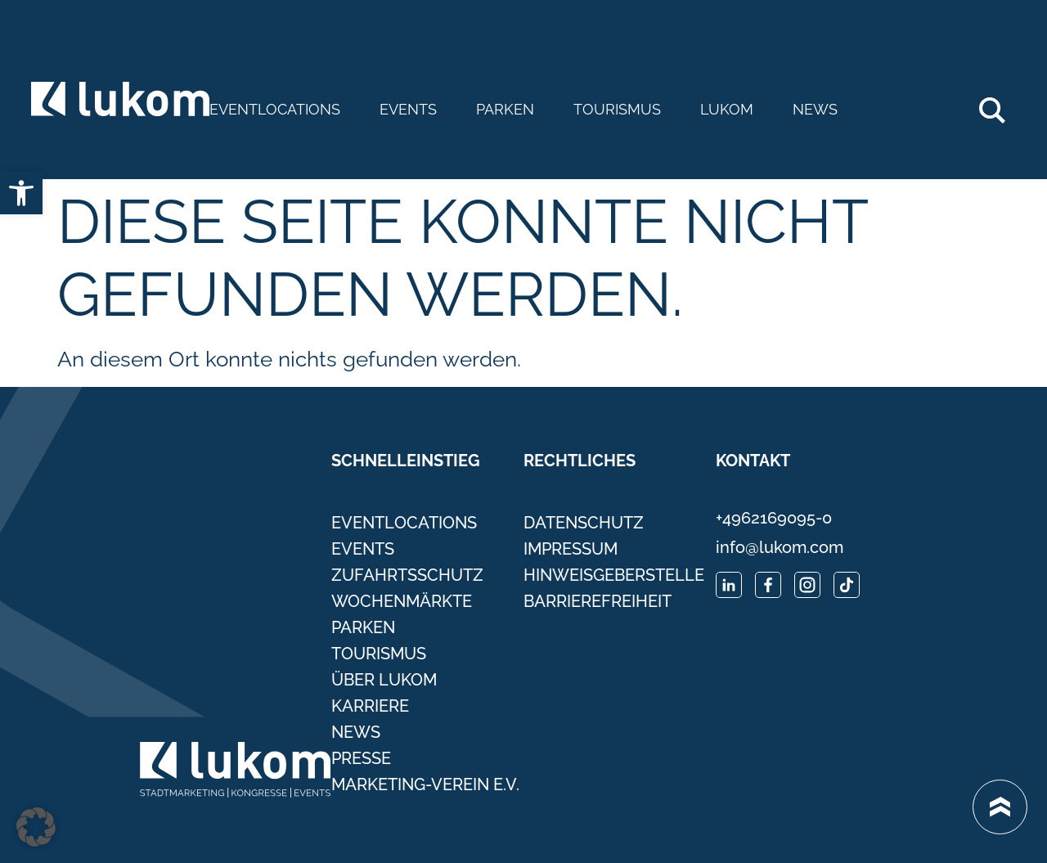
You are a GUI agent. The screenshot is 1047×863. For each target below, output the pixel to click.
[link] (21, 193)
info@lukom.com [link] (779, 547)
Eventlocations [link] (274, 109)
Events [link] (408, 109)
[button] (36, 827)
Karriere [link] (370, 706)
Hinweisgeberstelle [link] (614, 575)
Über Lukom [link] (384, 680)
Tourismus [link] (617, 109)
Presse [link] (361, 758)
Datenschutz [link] (584, 523)
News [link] (815, 109)
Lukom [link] (726, 109)
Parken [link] (505, 109)
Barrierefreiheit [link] (598, 601)
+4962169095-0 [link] (774, 518)
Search (1000, 103)
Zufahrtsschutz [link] (407, 575)
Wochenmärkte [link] (401, 601)
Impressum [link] (571, 549)
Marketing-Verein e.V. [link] (425, 784)
